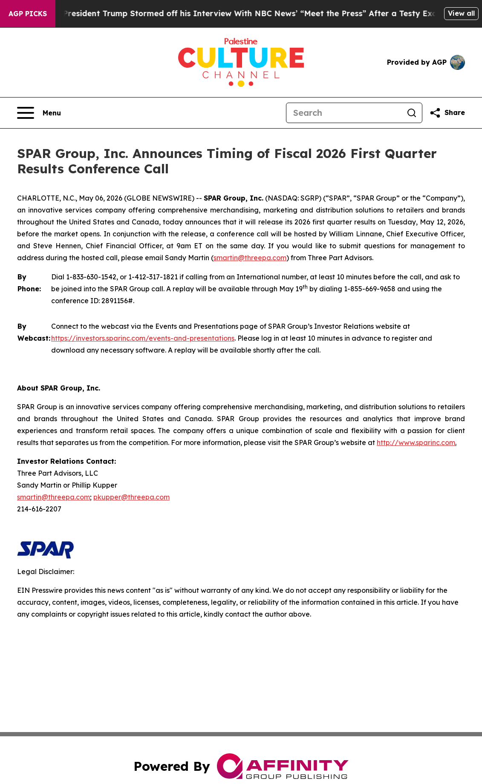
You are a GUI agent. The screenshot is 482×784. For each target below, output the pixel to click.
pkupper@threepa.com (131, 497)
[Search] (343, 113)
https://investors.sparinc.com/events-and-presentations (142, 338)
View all (461, 13)
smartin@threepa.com (250, 257)
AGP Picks (28, 13)
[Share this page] (447, 112)
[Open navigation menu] (39, 112)
